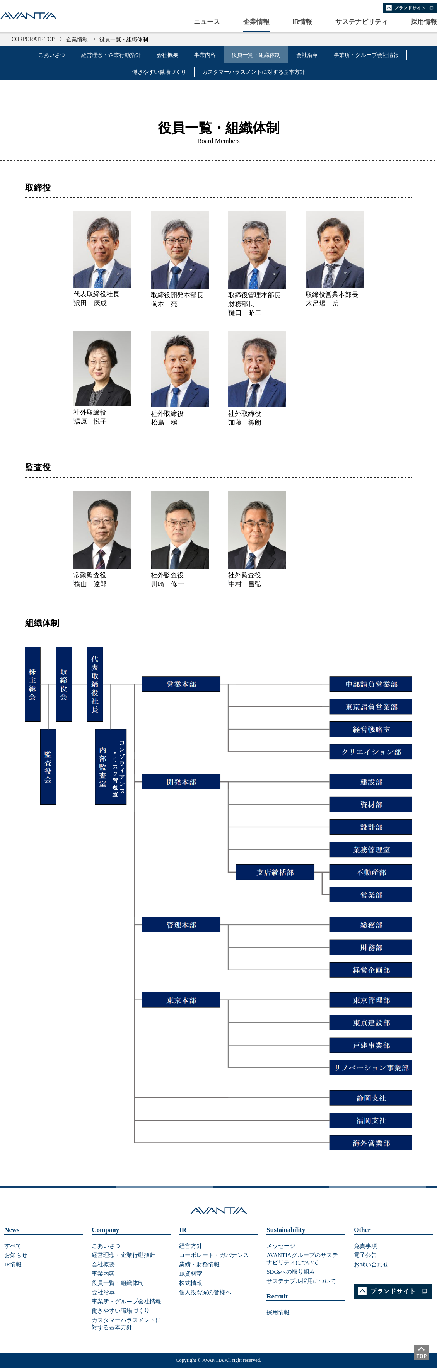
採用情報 (278, 1312)
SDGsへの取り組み (290, 1272)
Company (105, 1230)
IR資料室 (190, 1274)
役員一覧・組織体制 (256, 55)
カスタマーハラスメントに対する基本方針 (253, 72)
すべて (13, 1246)
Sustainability (285, 1230)
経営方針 (190, 1246)
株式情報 (190, 1283)
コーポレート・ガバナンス (214, 1255)
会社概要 (167, 55)
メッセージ (280, 1246)
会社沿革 (307, 55)
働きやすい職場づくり (159, 72)
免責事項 (365, 1246)
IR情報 (13, 1264)
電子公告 (365, 1255)
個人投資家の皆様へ (205, 1292)
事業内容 (205, 55)
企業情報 (77, 40)
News (11, 1230)
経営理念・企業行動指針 (111, 55)
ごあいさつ (51, 55)
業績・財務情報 (199, 1264)
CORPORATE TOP (33, 39)
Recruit (277, 1296)
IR (182, 1230)
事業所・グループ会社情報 (366, 55)
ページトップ (425, 1356)
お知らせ (15, 1255)
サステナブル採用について (301, 1281)
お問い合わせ (371, 1264)
